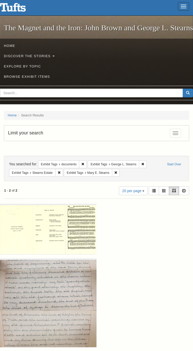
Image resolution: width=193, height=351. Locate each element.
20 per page (133, 191)
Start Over (174, 164)
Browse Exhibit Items (27, 77)
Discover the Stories (29, 56)
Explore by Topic (22, 66)
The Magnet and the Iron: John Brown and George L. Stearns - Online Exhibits (19, 9)
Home (9, 46)
